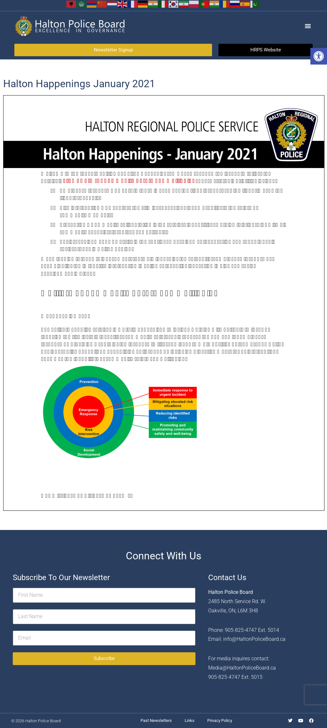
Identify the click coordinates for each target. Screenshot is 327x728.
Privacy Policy (219, 720)
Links (189, 720)
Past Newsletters (156, 720)
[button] (318, 56)
